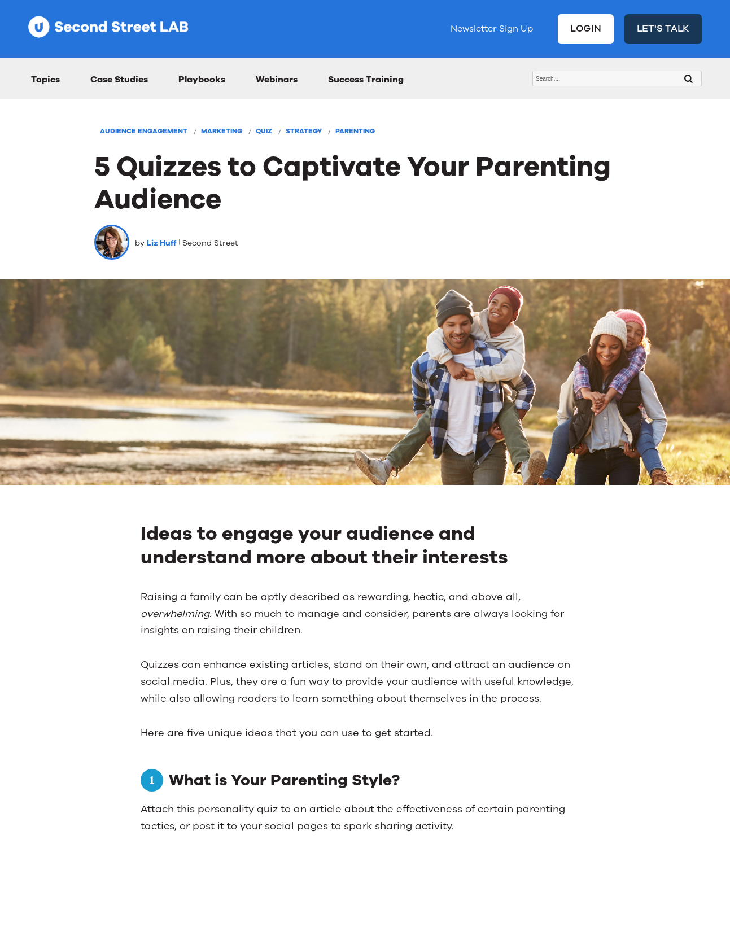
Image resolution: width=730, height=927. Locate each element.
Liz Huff (161, 243)
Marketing (221, 131)
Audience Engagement (143, 131)
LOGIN (585, 29)
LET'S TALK (663, 29)
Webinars (277, 79)
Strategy (304, 131)
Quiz (264, 131)
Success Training (366, 79)
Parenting (355, 131)
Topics (45, 79)
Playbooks (201, 79)
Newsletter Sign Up (492, 29)
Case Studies (119, 79)
